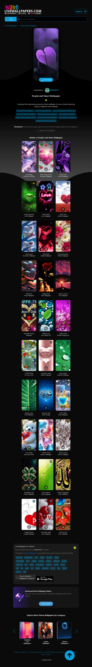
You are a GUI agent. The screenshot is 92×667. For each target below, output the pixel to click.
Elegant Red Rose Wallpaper (46, 294)
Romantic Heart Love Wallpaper (46, 533)
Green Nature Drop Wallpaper (46, 493)
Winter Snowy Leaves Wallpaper (63, 453)
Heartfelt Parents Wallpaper (29, 334)
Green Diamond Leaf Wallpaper (29, 215)
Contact (16, 652)
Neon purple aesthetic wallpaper (47, 114)
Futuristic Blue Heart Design (46, 414)
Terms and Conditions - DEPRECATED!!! (42, 652)
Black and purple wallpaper (67, 114)
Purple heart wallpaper (28, 26)
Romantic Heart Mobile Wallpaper (46, 374)
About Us (24, 652)
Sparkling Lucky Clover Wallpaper (29, 493)
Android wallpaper (29, 553)
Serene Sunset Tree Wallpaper (63, 294)
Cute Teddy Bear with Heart (29, 453)
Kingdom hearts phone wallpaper (46, 121)
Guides (48, 654)
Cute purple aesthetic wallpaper (26, 114)
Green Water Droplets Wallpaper (63, 374)
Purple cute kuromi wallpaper (67, 117)
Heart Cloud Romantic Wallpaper (29, 255)
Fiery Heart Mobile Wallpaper (46, 255)
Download (46, 80)
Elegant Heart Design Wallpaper (29, 533)
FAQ (43, 654)
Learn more (46, 604)
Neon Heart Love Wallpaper (46, 215)
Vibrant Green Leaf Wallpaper (29, 414)
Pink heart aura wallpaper (43, 111)
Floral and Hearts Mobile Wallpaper (63, 255)
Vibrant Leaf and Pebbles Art (46, 334)
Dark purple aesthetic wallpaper (47, 117)
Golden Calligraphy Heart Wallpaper (63, 493)
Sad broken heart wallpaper (25, 111)
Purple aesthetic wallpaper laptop (26, 117)
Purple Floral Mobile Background (63, 334)
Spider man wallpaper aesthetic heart (64, 111)
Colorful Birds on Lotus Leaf (29, 374)
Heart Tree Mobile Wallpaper (63, 215)
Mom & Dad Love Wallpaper (63, 533)
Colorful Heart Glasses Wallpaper (46, 453)
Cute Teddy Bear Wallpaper (63, 414)
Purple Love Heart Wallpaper (63, 175)
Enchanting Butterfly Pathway (29, 175)
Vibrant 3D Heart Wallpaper (29, 294)
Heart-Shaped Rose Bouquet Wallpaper (46, 175)
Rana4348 (51, 90)
